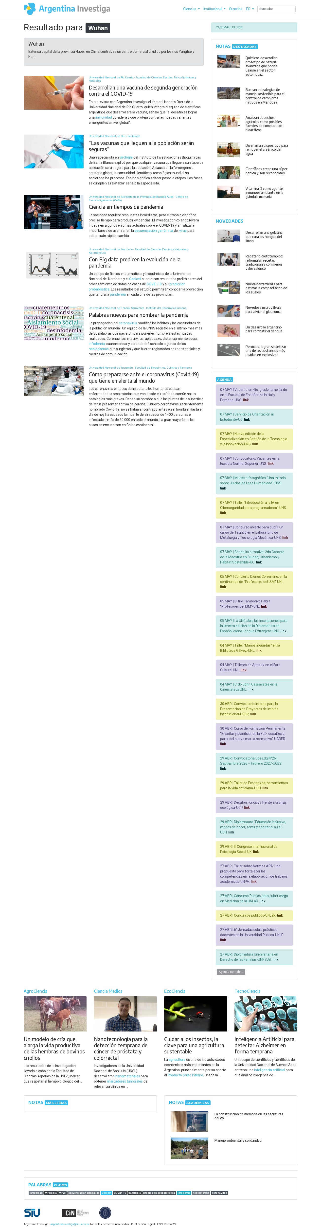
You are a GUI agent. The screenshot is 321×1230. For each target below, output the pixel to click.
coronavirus (128, 323)
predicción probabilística (159, 1192)
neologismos (99, 349)
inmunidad (103, 117)
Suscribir (236, 9)
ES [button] (248, 9)
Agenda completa (231, 972)
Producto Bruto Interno (185, 1075)
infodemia (97, 344)
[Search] (276, 9)
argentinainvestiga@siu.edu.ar (69, 1224)
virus (183, 231)
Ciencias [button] (190, 9)
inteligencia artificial (269, 1070)
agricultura (177, 1060)
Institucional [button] (213, 9)
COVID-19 (154, 284)
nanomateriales (127, 1076)
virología (126, 157)
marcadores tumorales (125, 1081)
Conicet (135, 279)
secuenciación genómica (154, 231)
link (245, 400)
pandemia (118, 294)
